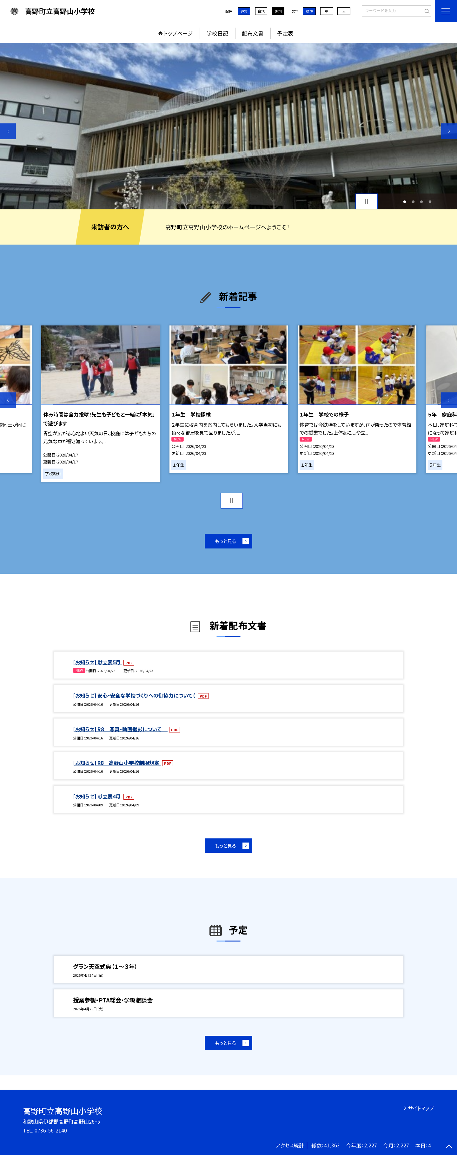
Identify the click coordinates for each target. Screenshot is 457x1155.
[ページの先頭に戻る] (449, 1147)
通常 (244, 11)
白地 (261, 11)
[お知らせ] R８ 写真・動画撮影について (120, 729)
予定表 (285, 33)
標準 (309, 11)
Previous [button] (8, 131)
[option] (228, 126)
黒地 (278, 11)
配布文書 (252, 33)
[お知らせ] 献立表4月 (97, 796)
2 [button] (413, 201)
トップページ (178, 33)
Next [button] (449, 131)
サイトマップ (421, 1108)
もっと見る (225, 541)
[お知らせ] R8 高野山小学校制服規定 (117, 762)
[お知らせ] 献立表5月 (97, 662)
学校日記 (217, 33)
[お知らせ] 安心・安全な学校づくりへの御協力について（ (134, 695)
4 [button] (429, 201)
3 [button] (421, 201)
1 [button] (404, 201)
